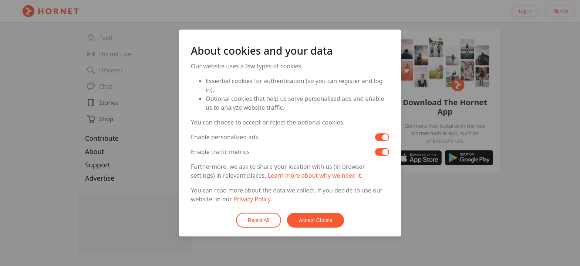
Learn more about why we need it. (315, 175)
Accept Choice (315, 220)
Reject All (258, 220)
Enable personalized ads (224, 137)
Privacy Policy (251, 199)
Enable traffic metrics (220, 152)
